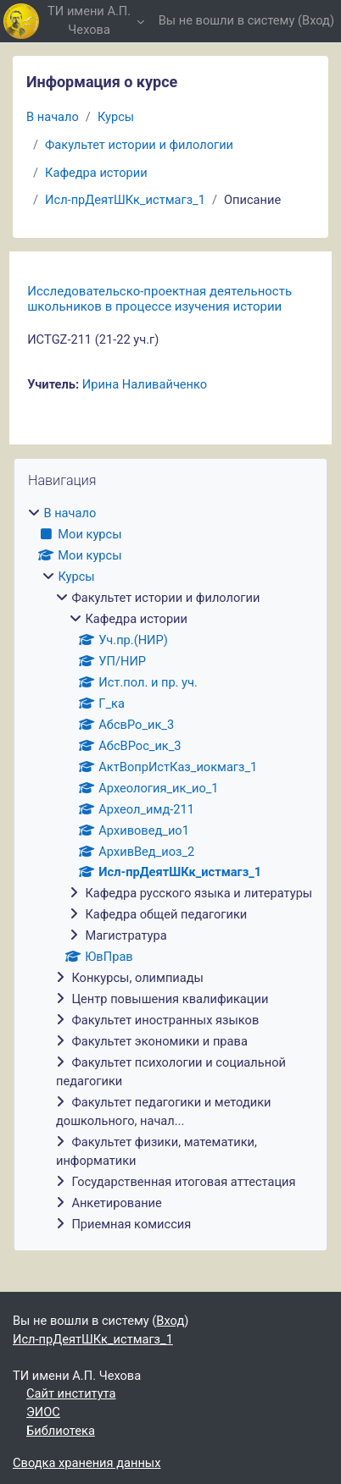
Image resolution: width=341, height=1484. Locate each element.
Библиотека (60, 1430)
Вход (316, 20)
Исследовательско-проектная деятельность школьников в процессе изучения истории (159, 299)
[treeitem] (170, 869)
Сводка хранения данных (86, 1462)
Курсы (116, 116)
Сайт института (71, 1393)
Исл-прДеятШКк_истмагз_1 (125, 199)
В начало (52, 116)
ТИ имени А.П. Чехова (89, 20)
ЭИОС (43, 1412)
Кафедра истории (96, 172)
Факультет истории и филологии (139, 144)
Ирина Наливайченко (144, 384)
